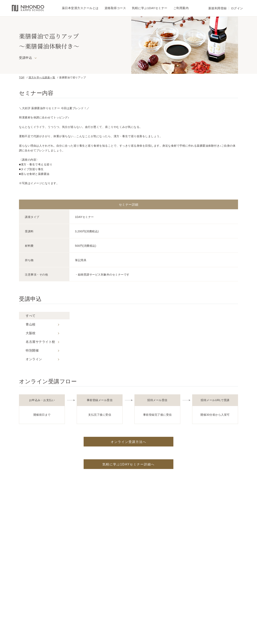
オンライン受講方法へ (128, 442)
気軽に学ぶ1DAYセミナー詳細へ (128, 464)
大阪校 (31, 333)
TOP (22, 77)
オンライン (34, 359)
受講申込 (25, 57)
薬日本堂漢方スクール (28, 8)
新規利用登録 (217, 8)
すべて (31, 315)
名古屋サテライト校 (40, 341)
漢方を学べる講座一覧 (41, 77)
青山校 (31, 324)
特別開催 (32, 350)
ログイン (237, 8)
